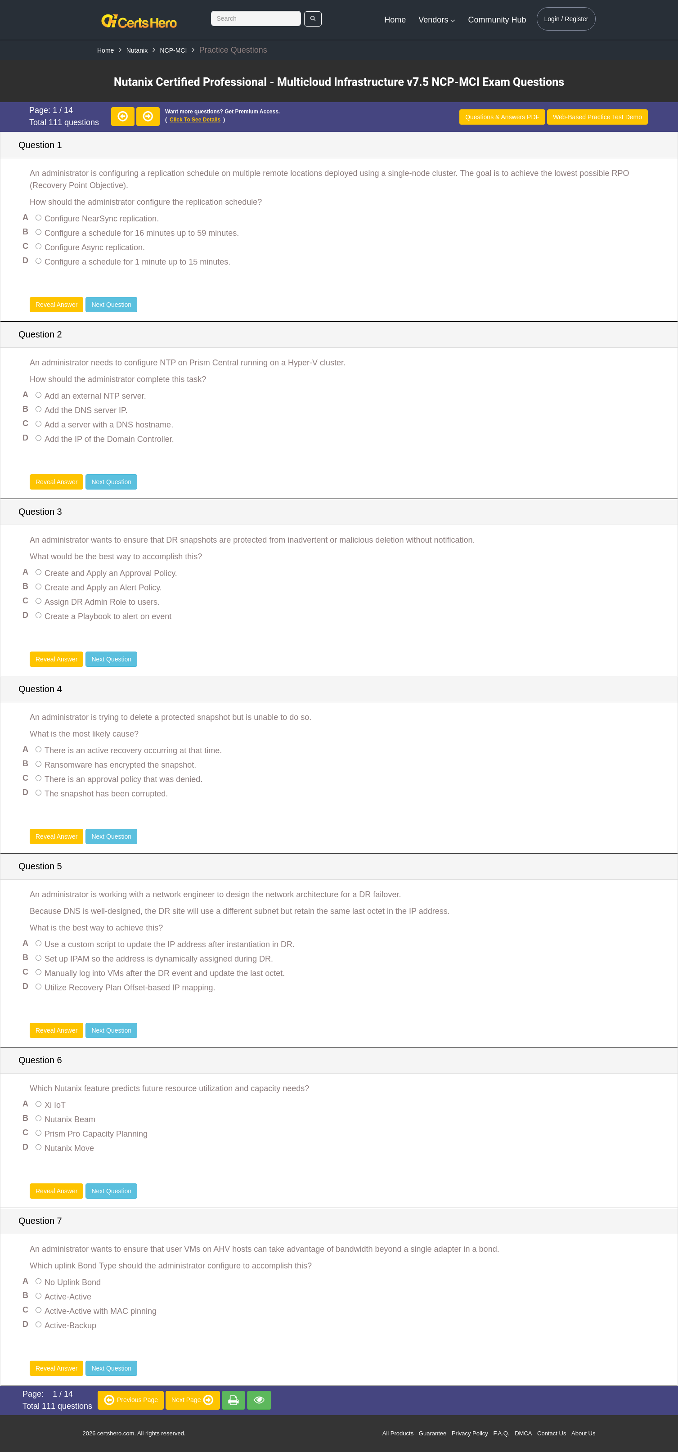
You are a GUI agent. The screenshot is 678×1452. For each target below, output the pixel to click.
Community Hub (497, 19)
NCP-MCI (173, 50)
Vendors (436, 19)
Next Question (111, 304)
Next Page (192, 1399)
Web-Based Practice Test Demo (597, 117)
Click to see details (195, 120)
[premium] (233, 1400)
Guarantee (432, 1433)
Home (395, 19)
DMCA (523, 1433)
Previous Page (130, 1399)
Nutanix (137, 50)
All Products (397, 1433)
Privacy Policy (470, 1433)
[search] (313, 19)
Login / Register (566, 18)
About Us (583, 1433)
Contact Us (551, 1433)
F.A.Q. (501, 1433)
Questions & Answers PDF (502, 117)
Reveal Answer (56, 304)
